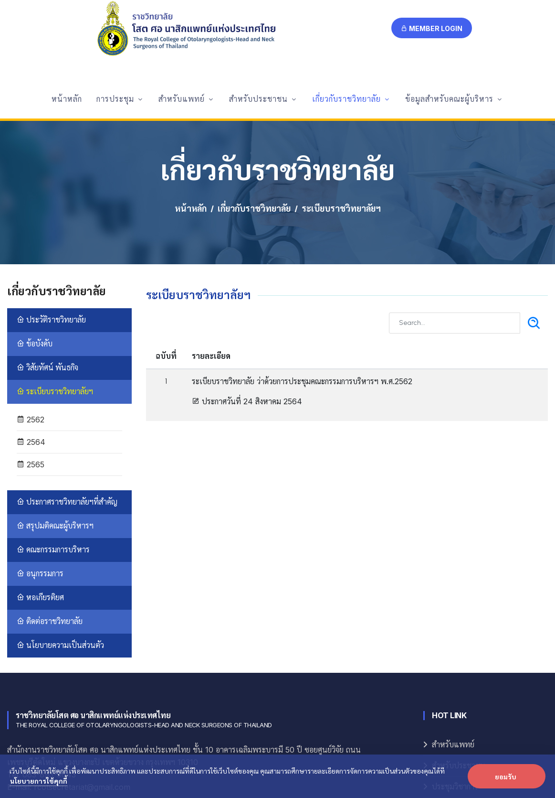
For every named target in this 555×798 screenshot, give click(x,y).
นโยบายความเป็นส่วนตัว (60, 565)
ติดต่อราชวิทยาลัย (50, 541)
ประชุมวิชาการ (455, 706)
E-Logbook (450, 727)
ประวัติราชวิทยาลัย (51, 239)
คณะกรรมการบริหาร (53, 469)
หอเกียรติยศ (40, 517)
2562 (30, 339)
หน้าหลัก (191, 128)
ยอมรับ (505, 776)
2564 (31, 362)
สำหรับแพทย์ (453, 664)
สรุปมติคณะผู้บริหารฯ (55, 445)
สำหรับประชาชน (458, 685)
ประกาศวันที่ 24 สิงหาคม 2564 (247, 321)
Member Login (431, 28)
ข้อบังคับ (34, 263)
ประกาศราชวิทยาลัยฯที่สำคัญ (67, 421)
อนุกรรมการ (40, 493)
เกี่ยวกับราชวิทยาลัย (254, 128)
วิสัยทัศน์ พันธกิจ (47, 287)
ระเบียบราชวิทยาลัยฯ (55, 311)
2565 (30, 384)
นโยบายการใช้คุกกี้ (38, 780)
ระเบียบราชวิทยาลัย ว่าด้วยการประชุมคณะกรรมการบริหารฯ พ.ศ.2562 (302, 301)
